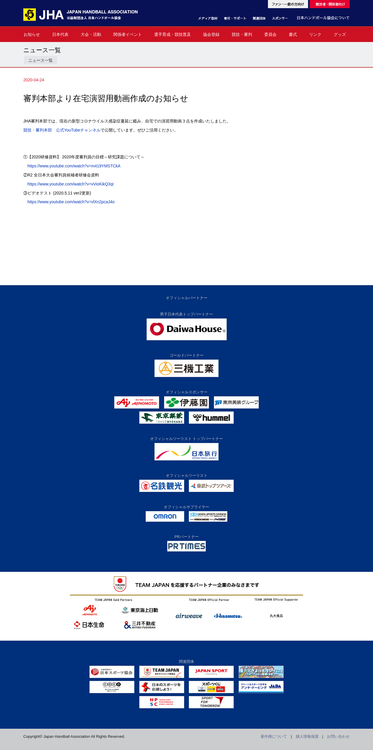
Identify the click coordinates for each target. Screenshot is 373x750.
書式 (293, 34)
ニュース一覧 (40, 60)
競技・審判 (242, 34)
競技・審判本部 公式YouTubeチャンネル (62, 130)
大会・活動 (91, 34)
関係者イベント (127, 34)
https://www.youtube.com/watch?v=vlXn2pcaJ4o (71, 201)
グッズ (340, 34)
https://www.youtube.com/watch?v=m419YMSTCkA (73, 166)
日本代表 (60, 34)
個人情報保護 (307, 736)
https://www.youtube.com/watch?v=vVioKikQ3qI (70, 184)
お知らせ (32, 34)
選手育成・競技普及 (172, 34)
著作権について (274, 736)
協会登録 (211, 34)
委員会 (270, 34)
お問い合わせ (338, 736)
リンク (315, 34)
